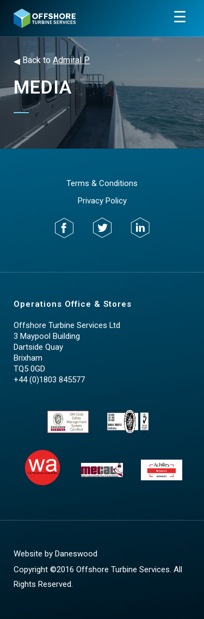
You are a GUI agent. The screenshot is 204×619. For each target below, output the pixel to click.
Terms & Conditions (102, 183)
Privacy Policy (102, 201)
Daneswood (76, 554)
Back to (52, 60)
